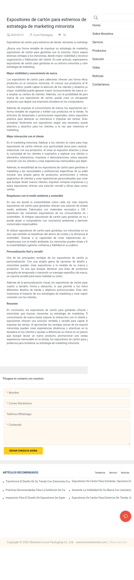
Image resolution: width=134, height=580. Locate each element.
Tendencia (100, 472)
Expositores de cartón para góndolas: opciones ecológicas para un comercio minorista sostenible (101, 481)
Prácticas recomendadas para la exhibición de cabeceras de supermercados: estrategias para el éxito (35, 490)
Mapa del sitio (118, 542)
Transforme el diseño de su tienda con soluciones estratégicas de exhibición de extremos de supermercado (37, 481)
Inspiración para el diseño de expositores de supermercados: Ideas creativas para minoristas (35, 497)
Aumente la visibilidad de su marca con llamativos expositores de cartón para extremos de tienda (101, 490)
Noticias (125, 472)
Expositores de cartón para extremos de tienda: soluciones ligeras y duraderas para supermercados (101, 497)
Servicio (113, 472)
